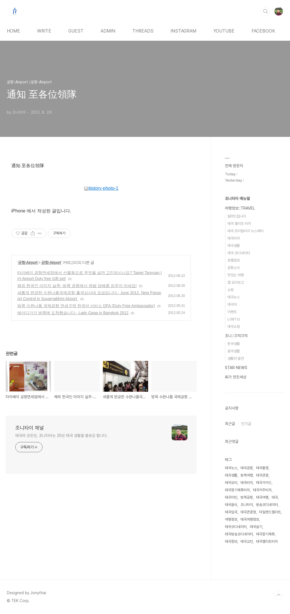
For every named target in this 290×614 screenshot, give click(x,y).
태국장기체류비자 (237, 490)
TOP (278, 595)
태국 (275, 497)
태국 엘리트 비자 (239, 223)
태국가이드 (264, 483)
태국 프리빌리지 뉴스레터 (245, 231)
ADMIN (108, 31)
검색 (265, 11)
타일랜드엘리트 (270, 512)
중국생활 (233, 351)
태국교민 (246, 541)
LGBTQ (233, 319)
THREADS (142, 31)
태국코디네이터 (236, 527)
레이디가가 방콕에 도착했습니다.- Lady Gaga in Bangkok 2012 (73, 313)
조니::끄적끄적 (236, 335)
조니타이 (246, 505)
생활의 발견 (235, 358)
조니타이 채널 (29, 428)
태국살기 (256, 527)
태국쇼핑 (233, 326)
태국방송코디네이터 (239, 534)
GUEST (76, 31)
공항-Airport (28, 262)
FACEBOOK (263, 31)
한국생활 (233, 344)
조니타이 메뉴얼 (237, 198)
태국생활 (233, 246)
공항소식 (233, 268)
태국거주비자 (262, 490)
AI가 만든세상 (235, 377)
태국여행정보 (249, 519)
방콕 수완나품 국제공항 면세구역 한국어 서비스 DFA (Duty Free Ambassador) (86, 305)
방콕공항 (246, 497)
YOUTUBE (223, 31)
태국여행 (262, 497)
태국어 (232, 304)
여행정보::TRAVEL (240, 208)
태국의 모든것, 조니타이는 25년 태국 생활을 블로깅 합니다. (61, 435)
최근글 (230, 423)
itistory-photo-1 (101, 188)
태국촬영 (262, 468)
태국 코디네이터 (238, 253)
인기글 (246, 423)
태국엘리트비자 (267, 541)
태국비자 (233, 238)
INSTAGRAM (183, 31)
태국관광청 (248, 512)
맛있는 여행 (235, 275)
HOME (13, 31)
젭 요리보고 (235, 282)
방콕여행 (246, 475)
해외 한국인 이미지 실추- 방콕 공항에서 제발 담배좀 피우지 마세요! (77, 285)
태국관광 (262, 475)
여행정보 (231, 519)
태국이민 (231, 497)
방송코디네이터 (267, 505)
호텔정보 (233, 260)
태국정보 (231, 541)
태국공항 (246, 468)
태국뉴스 (233, 297)
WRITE (44, 31)
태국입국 (231, 512)
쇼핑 (230, 290)
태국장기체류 (265, 534)
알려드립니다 (236, 216)
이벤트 (232, 312)
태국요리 (231, 483)
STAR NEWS (236, 367)
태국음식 (231, 505)
